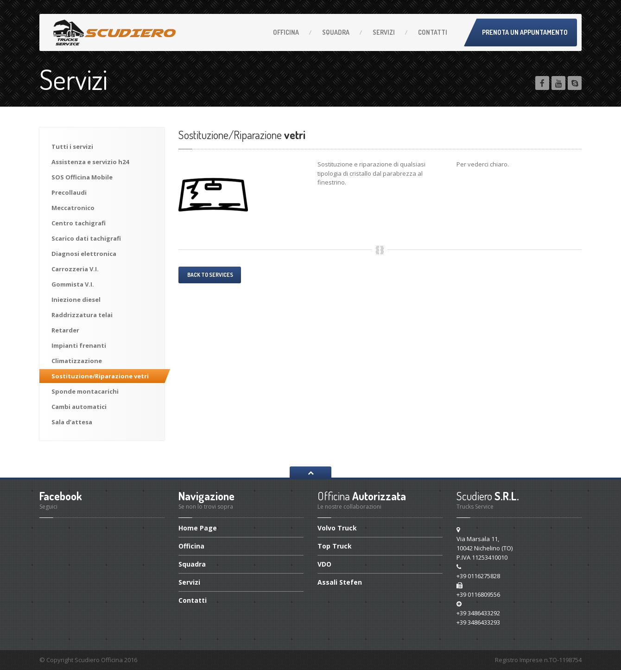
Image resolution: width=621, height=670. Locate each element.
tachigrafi (78, 223)
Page (197, 528)
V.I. (75, 269)
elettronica (83, 253)
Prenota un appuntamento (525, 32)
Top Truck (334, 546)
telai (82, 315)
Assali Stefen (339, 582)
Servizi (384, 32)
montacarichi (85, 391)
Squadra (335, 32)
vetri (100, 376)
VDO (324, 564)
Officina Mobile (82, 177)
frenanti (78, 345)
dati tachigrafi (86, 238)
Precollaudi (69, 192)
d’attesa (71, 422)
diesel (76, 299)
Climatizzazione (76, 361)
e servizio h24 (90, 162)
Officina (286, 32)
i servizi (72, 146)
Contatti (432, 32)
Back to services (209, 274)
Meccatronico (73, 208)
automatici (79, 406)
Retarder (65, 330)
